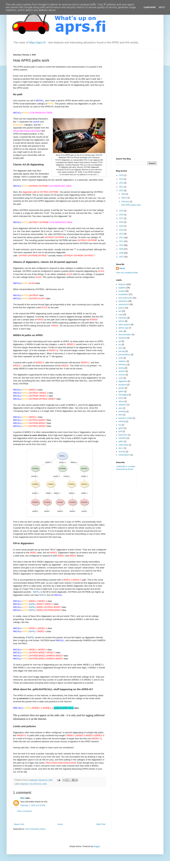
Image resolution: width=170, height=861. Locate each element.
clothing (122, 421)
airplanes (123, 405)
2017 (121, 218)
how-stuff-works (35, 784)
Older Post (100, 824)
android (122, 371)
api (120, 341)
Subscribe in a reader (126, 466)
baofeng (122, 411)
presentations (124, 354)
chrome (122, 375)
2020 (121, 190)
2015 (121, 226)
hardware (123, 318)
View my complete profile (127, 272)
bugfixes (122, 288)
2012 (121, 237)
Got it (162, 7)
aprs (120, 408)
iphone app (123, 328)
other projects (124, 324)
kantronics (123, 435)
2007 (121, 257)
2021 (121, 187)
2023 (121, 179)
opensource (124, 304)
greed (121, 428)
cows (121, 378)
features (122, 284)
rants (121, 358)
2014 (121, 230)
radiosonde (123, 445)
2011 (121, 241)
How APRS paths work (131, 205)
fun (120, 425)
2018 (121, 214)
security (122, 451)
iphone (121, 321)
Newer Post (19, 824)
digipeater (24, 784)
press (121, 398)
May (123, 194)
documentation (125, 334)
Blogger (96, 846)
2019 (121, 211)
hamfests (123, 338)
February (125, 201)
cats (120, 314)
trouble (122, 291)
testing (121, 368)
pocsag (122, 351)
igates (121, 391)
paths (44, 784)
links (120, 348)
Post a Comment (24, 811)
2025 (121, 175)
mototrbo (122, 438)
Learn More (150, 7)
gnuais (121, 388)
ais (120, 311)
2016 (121, 222)
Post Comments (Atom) (35, 829)
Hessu (122, 268)
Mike (22, 798)
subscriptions (124, 455)
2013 (121, 234)
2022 (121, 183)
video (121, 331)
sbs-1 (121, 448)
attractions (123, 301)
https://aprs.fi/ (37, 42)
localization (123, 294)
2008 (121, 253)
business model (125, 418)
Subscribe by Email (124, 469)
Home (60, 824)
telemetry (123, 364)
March (124, 198)
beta (120, 415)
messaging (123, 395)
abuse (121, 401)
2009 (121, 249)
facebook (123, 385)
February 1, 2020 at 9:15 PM (32, 805)
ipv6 (120, 431)
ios (120, 344)
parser (121, 308)
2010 (121, 245)
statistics (122, 361)
